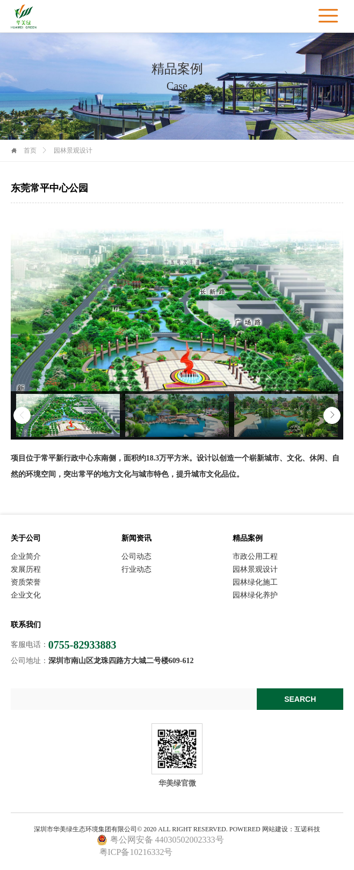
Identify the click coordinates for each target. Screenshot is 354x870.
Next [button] (332, 415)
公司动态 (136, 556)
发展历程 (26, 569)
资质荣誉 (26, 582)
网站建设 (275, 829)
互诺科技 (307, 829)
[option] (67, 415)
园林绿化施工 (255, 582)
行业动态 (136, 569)
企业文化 (26, 595)
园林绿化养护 (255, 595)
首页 (30, 150)
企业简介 (26, 556)
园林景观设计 (255, 569)
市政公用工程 (255, 556)
